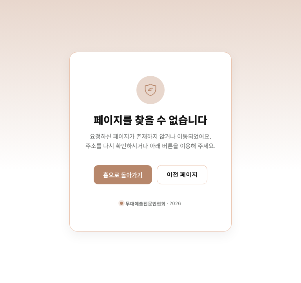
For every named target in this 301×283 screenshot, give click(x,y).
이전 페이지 (182, 174)
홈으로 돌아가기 (123, 175)
